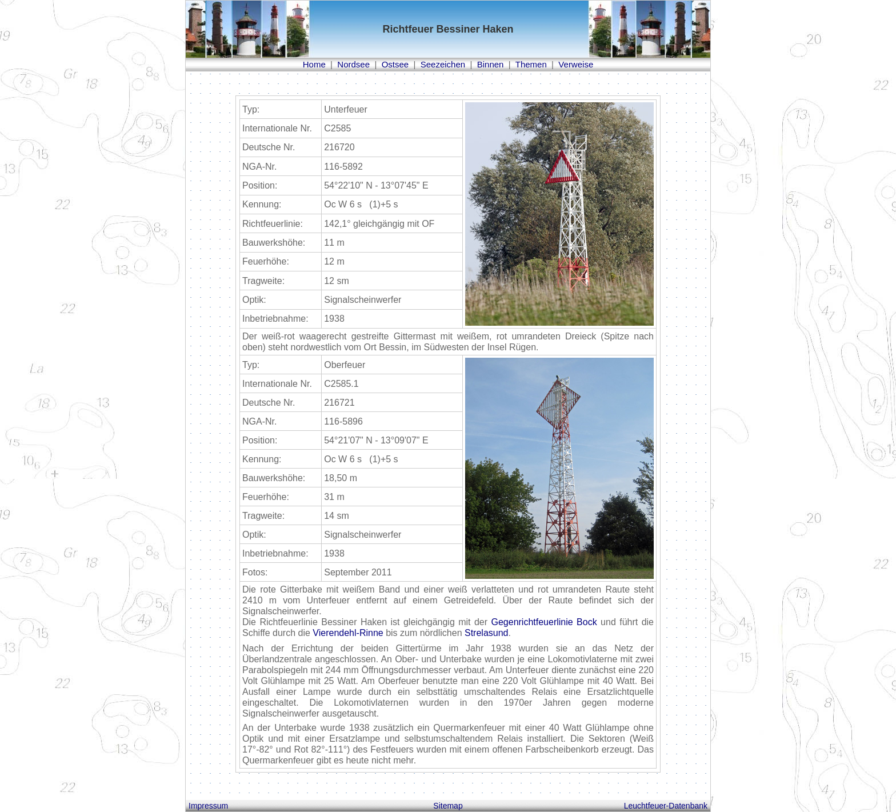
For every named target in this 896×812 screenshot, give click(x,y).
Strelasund (487, 633)
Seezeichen (443, 64)
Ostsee (395, 64)
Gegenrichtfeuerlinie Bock (544, 622)
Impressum (208, 805)
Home (314, 64)
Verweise (575, 64)
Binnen (490, 64)
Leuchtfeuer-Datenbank (665, 805)
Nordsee (353, 64)
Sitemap (447, 805)
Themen (531, 64)
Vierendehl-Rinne (348, 633)
